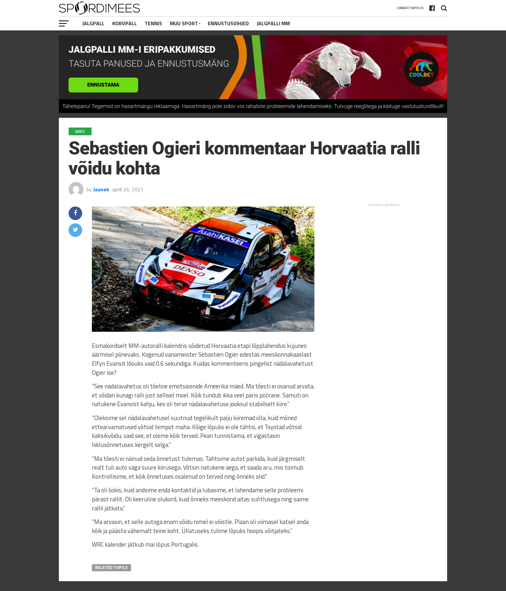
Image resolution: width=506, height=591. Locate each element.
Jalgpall (93, 23)
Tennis (153, 23)
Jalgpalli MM (273, 23)
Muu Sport (184, 23)
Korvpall (124, 23)
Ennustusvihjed (228, 23)
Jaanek (101, 189)
